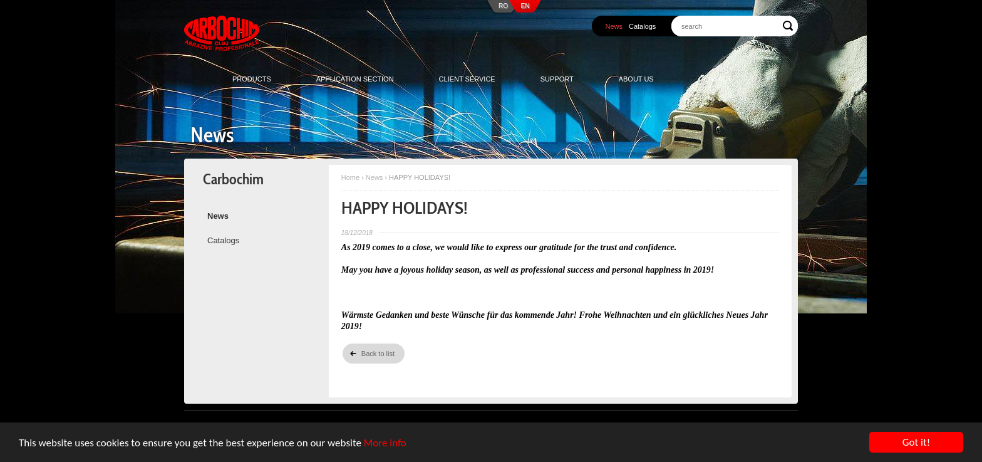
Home (350, 177)
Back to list (378, 353)
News (614, 26)
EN (525, 6)
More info (385, 442)
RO (503, 6)
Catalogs (642, 26)
